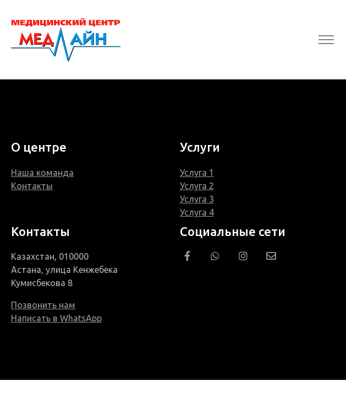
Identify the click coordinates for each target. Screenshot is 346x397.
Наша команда (42, 173)
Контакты (32, 186)
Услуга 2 (197, 186)
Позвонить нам (43, 305)
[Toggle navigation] (326, 40)
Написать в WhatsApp (56, 318)
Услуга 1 (197, 173)
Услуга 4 (197, 212)
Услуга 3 (197, 199)
